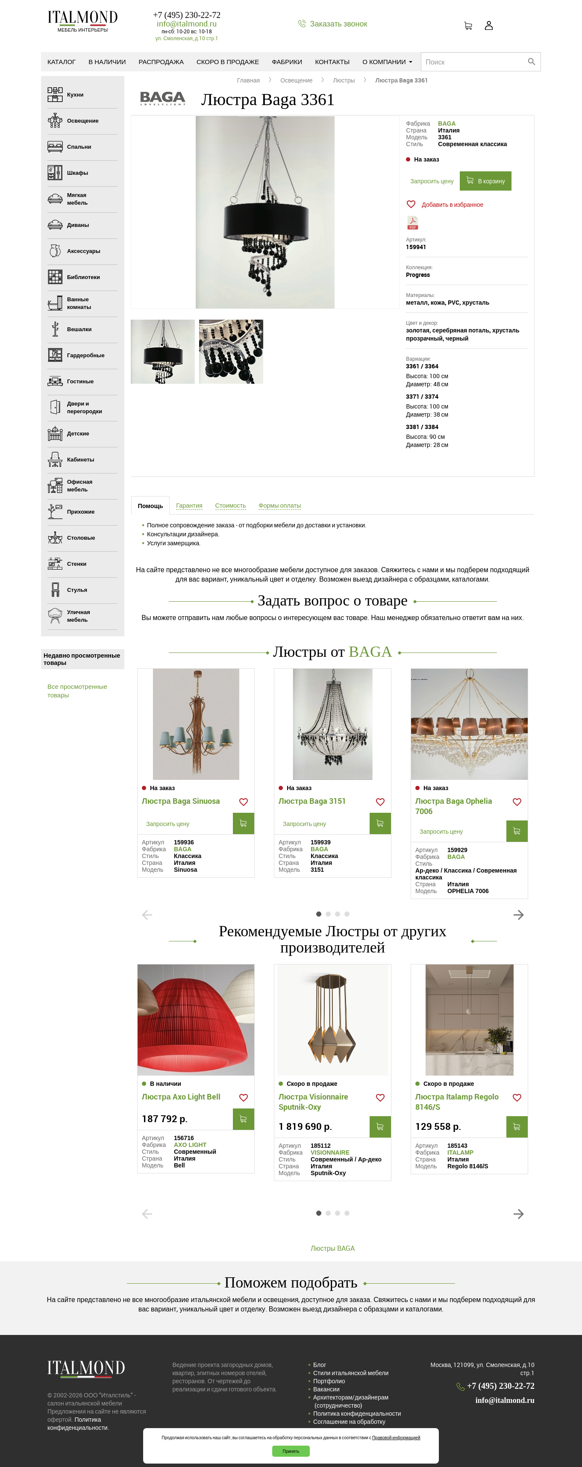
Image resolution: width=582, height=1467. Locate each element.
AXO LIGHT (190, 1144)
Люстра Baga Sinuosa (181, 801)
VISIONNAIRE (330, 1152)
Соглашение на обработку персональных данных (349, 1425)
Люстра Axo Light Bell (181, 1096)
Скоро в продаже (228, 61)
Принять (290, 1451)
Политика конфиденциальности (357, 1413)
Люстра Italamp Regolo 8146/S (457, 1101)
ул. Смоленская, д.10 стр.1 (187, 38)
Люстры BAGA (333, 1248)
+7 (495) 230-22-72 (186, 15)
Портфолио (329, 1381)
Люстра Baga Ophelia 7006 (453, 806)
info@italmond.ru (187, 23)
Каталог (61, 61)
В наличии (107, 61)
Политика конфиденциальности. (78, 1423)
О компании (387, 61)
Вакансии (326, 1389)
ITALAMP (460, 1152)
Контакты (332, 61)
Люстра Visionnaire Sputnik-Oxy (313, 1101)
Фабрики (287, 61)
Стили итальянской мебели (350, 1373)
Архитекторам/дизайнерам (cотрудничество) (350, 1401)
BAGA (447, 123)
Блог (319, 1365)
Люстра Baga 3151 (312, 801)
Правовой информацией (396, 1438)
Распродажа (161, 61)
